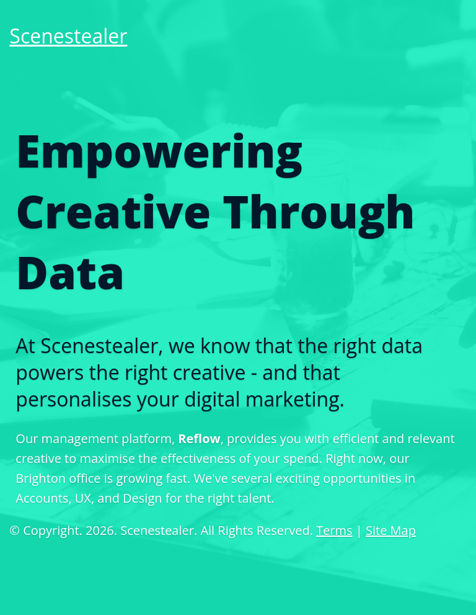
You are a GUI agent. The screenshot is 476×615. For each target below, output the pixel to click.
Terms (334, 530)
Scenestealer (68, 35)
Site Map (391, 530)
